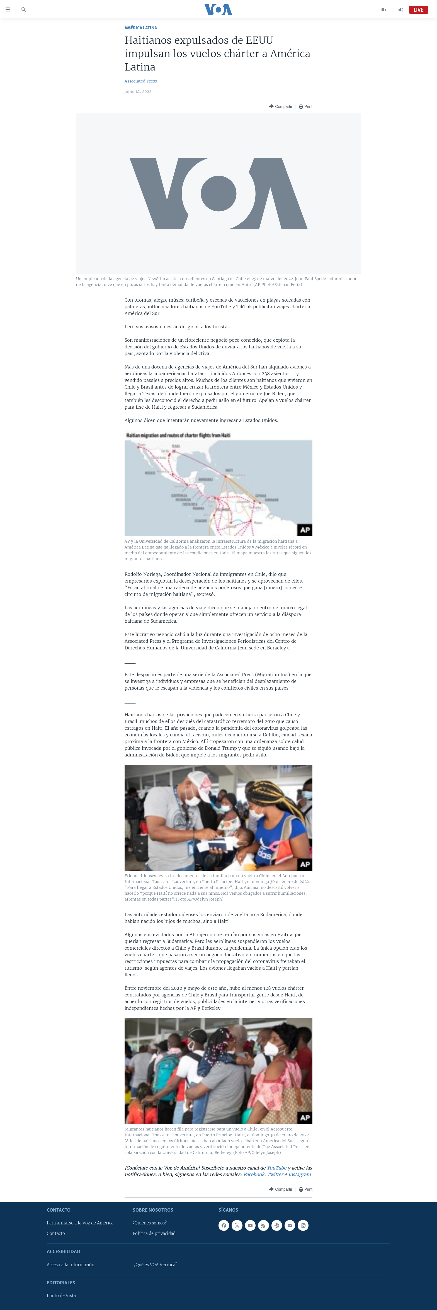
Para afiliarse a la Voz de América (80, 1223)
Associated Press (141, 81)
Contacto (56, 1233)
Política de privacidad (154, 1233)
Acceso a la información (70, 1264)
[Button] (280, 107)
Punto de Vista (61, 1295)
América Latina (141, 28)
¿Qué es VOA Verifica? (155, 1264)
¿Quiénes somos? (150, 1223)
